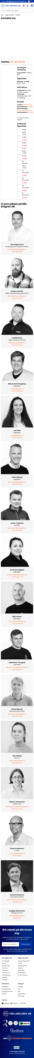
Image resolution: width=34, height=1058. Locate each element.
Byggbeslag (21, 993)
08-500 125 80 (17, 61)
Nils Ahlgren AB (7, 958)
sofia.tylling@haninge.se (17, 916)
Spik (19, 991)
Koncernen (5, 968)
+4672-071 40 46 (17, 345)
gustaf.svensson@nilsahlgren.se (17, 900)
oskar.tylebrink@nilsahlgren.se (17, 528)
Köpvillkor (20, 968)
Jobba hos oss (6, 972)
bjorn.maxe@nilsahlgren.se (17, 621)
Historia (4, 963)
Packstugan (5, 970)
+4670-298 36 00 (17, 624)
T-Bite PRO (5, 979)
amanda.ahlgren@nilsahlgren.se (17, 575)
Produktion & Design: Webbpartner (17, 1053)
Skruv (19, 989)
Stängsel (20, 986)
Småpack (4, 977)
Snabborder (5, 986)
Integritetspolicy (22, 965)
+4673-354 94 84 (17, 809)
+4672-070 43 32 (17, 298)
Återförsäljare (21, 972)
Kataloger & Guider (7, 991)
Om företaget (5, 961)
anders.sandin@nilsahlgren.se (17, 296)
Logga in (24, 6)
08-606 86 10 (17, 918)
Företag (3, 1)
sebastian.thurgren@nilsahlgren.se (17, 667)
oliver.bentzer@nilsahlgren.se (17, 714)
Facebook (5, 1003)
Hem (2, 15)
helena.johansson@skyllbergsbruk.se (17, 807)
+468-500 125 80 (17, 252)
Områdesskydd (6, 975)
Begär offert (21, 970)
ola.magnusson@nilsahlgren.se (17, 249)
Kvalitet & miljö (6, 965)
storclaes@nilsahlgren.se (17, 853)
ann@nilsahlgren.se (17, 435)
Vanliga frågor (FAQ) (23, 961)
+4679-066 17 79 (17, 577)
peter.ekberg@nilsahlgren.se (17, 482)
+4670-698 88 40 (17, 391)
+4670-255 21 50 (17, 438)
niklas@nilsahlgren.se (17, 389)
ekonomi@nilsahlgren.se (25, 110)
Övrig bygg (21, 996)
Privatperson (11, 1)
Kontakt (20, 963)
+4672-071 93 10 (17, 484)
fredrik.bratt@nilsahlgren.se (17, 343)
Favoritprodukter (6, 989)
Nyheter (22, 1003)
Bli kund (4, 993)
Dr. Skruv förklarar (22, 975)
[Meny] (30, 5)
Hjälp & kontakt (9, 15)
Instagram (14, 1003)
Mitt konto (5, 984)
